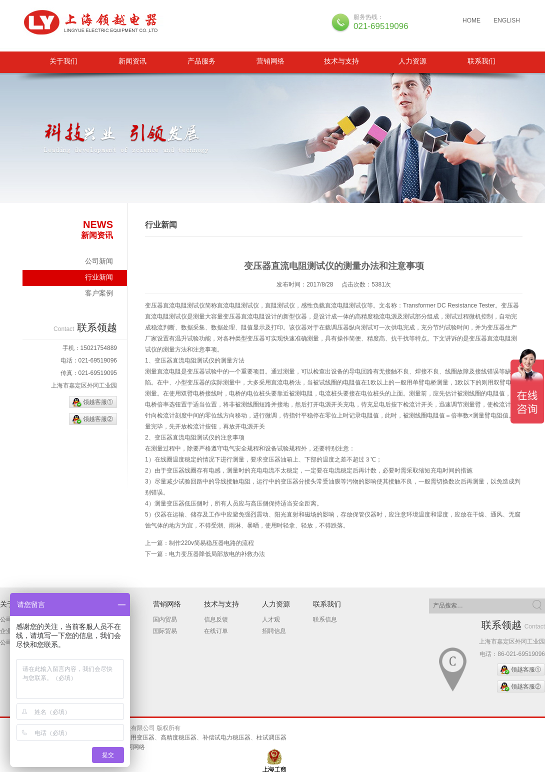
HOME (471, 20)
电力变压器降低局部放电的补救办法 (217, 554)
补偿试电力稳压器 (226, 737)
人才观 (271, 619)
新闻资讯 (132, 61)
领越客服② (98, 419)
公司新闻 (99, 261)
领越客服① (98, 402)
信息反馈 (216, 619)
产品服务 (202, 61)
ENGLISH (507, 20)
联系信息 (325, 619)
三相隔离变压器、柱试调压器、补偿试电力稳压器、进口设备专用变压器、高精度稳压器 (94, 23)
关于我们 (64, 61)
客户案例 (99, 293)
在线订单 (216, 631)
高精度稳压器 (178, 737)
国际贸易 (165, 631)
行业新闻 (99, 277)
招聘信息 (274, 631)
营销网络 (270, 61)
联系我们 (482, 61)
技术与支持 (341, 61)
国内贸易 (165, 619)
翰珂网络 (133, 747)
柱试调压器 (271, 737)
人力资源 (412, 61)
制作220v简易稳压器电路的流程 (211, 543)
